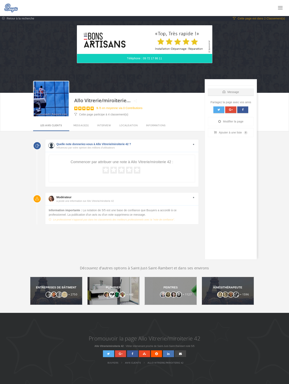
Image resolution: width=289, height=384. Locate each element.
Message (231, 92)
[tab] (231, 91)
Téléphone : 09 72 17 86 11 (144, 59)
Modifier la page (230, 122)
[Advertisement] (231, 200)
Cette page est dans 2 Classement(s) (259, 19)
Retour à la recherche (17, 19)
